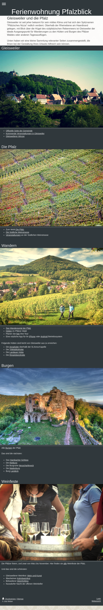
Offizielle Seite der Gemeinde (19, 131)
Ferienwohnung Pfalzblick (52, 12)
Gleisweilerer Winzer (15, 136)
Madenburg (15, 468)
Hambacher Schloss (19, 460)
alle (65, 563)
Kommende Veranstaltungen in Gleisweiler (25, 133)
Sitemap (20, 599)
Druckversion (9, 599)
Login (99, 599)
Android (44, 336)
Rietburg (13, 463)
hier (18, 334)
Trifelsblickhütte (17, 349)
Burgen (8, 448)
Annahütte (14, 347)
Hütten (9, 331)
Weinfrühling (23, 581)
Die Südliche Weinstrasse (17, 232)
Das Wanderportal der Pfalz (18, 328)
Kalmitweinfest (23, 578)
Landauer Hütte (17, 352)
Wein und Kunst (34, 575)
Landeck (14, 471)
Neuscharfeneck (26, 465)
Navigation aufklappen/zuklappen (51, 4)
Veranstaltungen (13, 235)
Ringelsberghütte (17, 355)
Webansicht (96, 601)
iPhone (32, 336)
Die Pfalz (20, 229)
